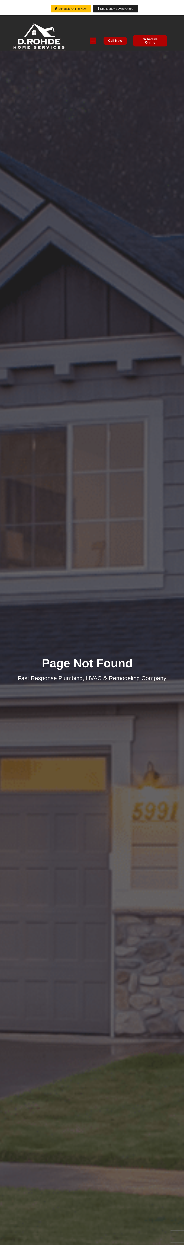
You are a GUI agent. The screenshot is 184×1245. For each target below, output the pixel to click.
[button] (93, 41)
